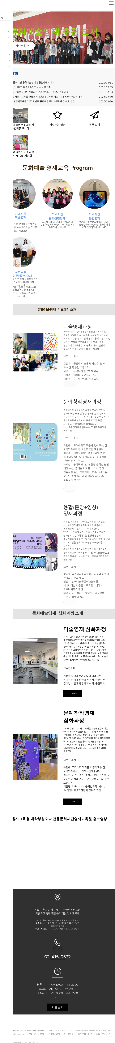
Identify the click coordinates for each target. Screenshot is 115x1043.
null (70, 380)
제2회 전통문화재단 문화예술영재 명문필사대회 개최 (28, 79)
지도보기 (57, 1004)
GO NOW (72, 690)
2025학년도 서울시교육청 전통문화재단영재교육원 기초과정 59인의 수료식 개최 (42, 93)
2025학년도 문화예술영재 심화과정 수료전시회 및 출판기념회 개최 (35, 88)
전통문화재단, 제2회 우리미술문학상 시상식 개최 (26, 84)
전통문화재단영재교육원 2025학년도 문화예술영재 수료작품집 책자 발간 (38, 98)
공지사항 (10, 70)
